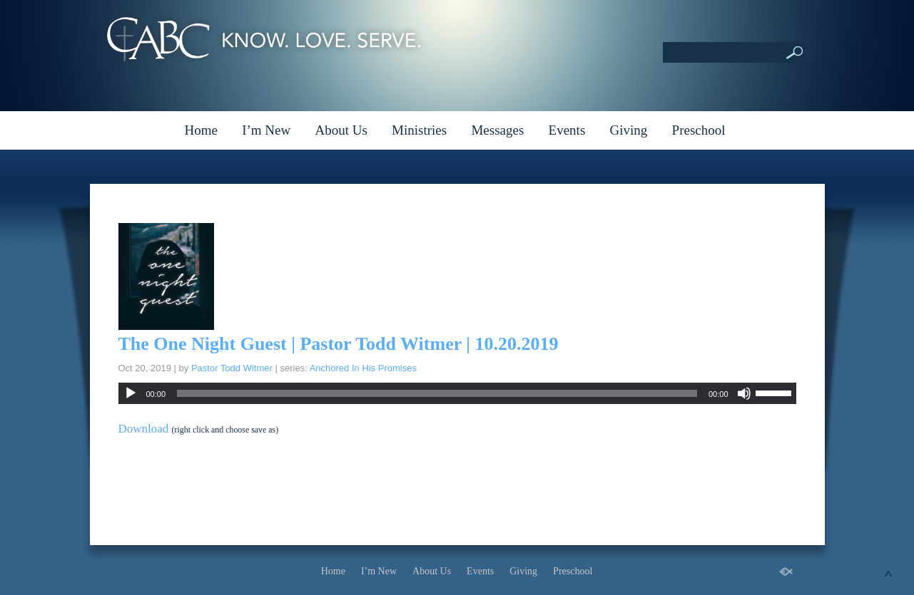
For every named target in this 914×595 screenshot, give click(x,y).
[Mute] (744, 393)
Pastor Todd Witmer (232, 368)
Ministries (419, 130)
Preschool (699, 130)
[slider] (437, 393)
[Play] (130, 393)
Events (567, 130)
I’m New (266, 130)
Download (143, 428)
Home (200, 130)
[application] (457, 393)
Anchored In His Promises (363, 368)
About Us (341, 130)
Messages (497, 130)
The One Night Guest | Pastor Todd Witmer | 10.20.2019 (338, 343)
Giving (629, 130)
